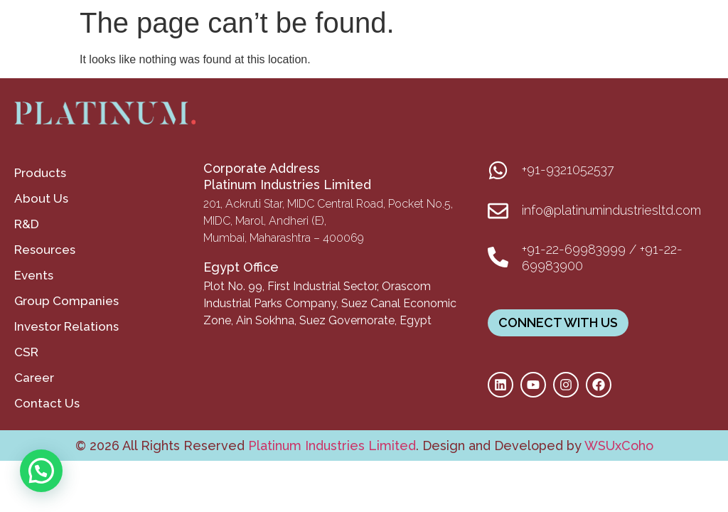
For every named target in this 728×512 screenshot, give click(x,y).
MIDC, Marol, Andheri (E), (264, 221)
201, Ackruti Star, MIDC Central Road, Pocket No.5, (328, 203)
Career (34, 377)
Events (33, 275)
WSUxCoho (618, 445)
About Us (41, 198)
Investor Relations (66, 326)
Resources (44, 249)
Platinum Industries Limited (330, 445)
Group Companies (66, 301)
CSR (26, 352)
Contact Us (47, 403)
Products (40, 173)
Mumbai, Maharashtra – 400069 (283, 238)
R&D (26, 224)
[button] (41, 470)
